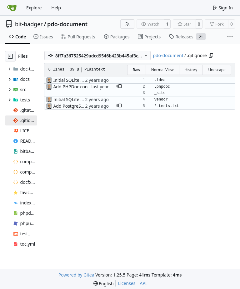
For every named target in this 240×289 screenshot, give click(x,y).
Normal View (162, 69)
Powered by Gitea (76, 275)
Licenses (127, 283)
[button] (119, 87)
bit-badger (29, 24)
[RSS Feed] (127, 24)
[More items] (230, 37)
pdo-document (67, 24)
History (191, 69)
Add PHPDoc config (73, 87)
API (143, 283)
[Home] (12, 7)
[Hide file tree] (10, 56)
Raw (136, 69)
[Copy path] (211, 55)
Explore (34, 8)
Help (56, 8)
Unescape (216, 69)
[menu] (103, 284)
